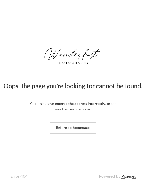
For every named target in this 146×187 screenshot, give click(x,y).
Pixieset (128, 175)
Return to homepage (73, 128)
